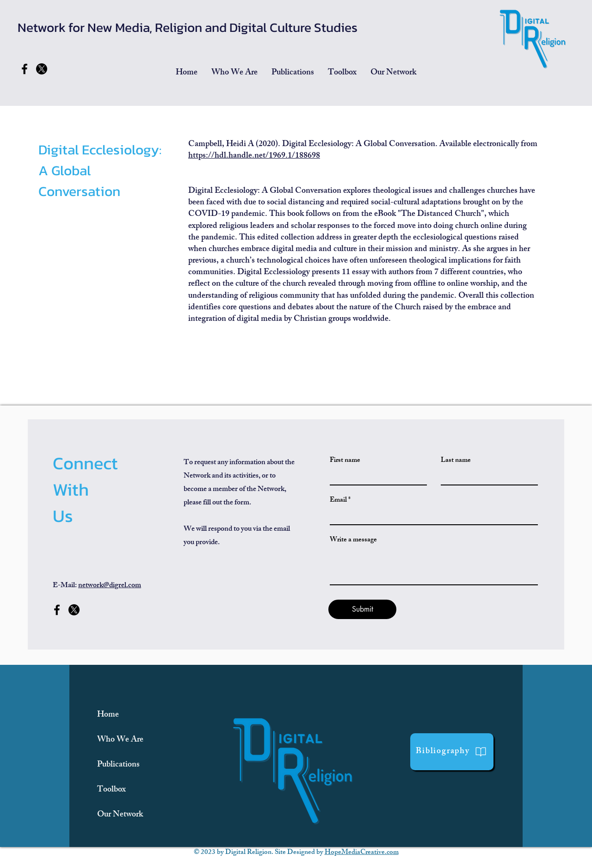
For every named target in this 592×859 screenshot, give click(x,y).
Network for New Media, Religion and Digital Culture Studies (188, 27)
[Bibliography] (451, 751)
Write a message (353, 540)
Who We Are (120, 740)
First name (345, 460)
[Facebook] (24, 69)
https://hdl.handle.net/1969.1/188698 (254, 156)
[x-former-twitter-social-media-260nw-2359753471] (42, 69)
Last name (456, 460)
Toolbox (111, 790)
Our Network (120, 815)
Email (338, 500)
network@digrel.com (109, 586)
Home (108, 715)
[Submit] (362, 609)
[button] (293, 73)
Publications (118, 765)
